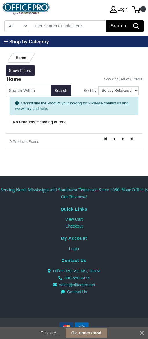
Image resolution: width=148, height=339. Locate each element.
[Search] (67, 26)
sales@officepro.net (74, 285)
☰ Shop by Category (26, 41)
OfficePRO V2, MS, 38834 (74, 271)
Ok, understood (86, 333)
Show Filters (20, 70)
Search (61, 90)
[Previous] (114, 139)
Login (74, 248)
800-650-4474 (74, 278)
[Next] (123, 139)
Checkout (73, 226)
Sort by (90, 90)
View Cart (74, 219)
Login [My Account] (119, 9)
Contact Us (74, 292)
